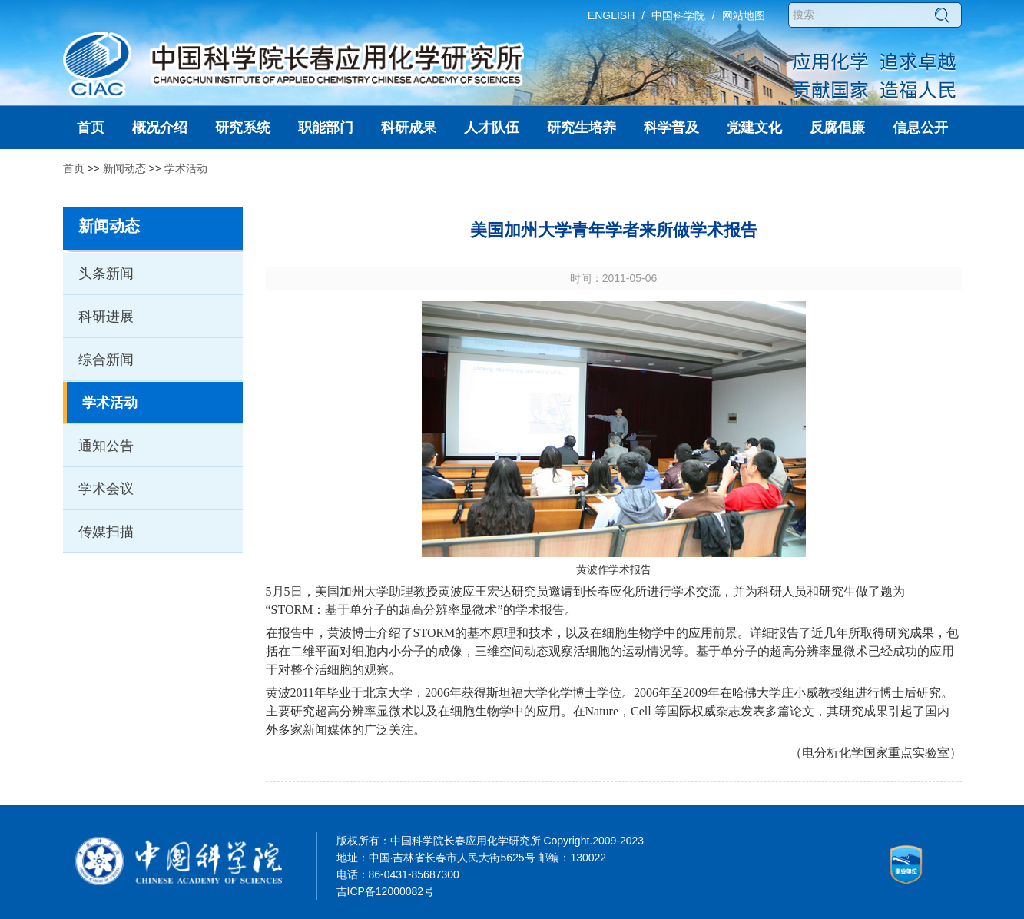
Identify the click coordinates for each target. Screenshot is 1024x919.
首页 (74, 168)
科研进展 (106, 316)
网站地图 (743, 15)
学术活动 (185, 168)
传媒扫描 (106, 531)
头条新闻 (106, 273)
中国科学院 (678, 15)
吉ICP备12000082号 (385, 891)
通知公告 (106, 445)
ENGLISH (611, 15)
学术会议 (106, 488)
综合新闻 (106, 359)
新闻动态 (124, 168)
